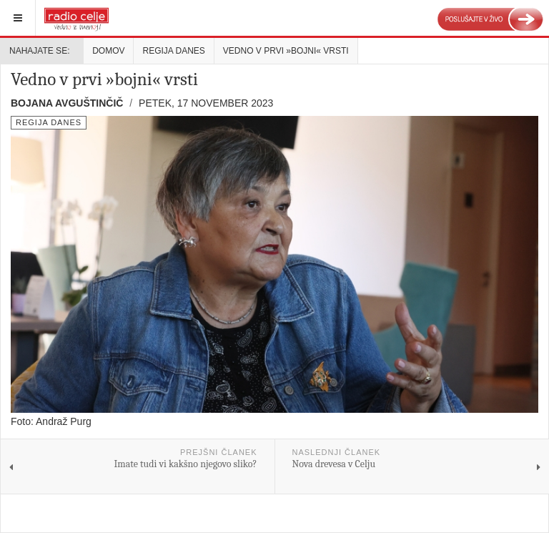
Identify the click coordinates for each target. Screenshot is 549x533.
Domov (108, 51)
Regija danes (173, 51)
